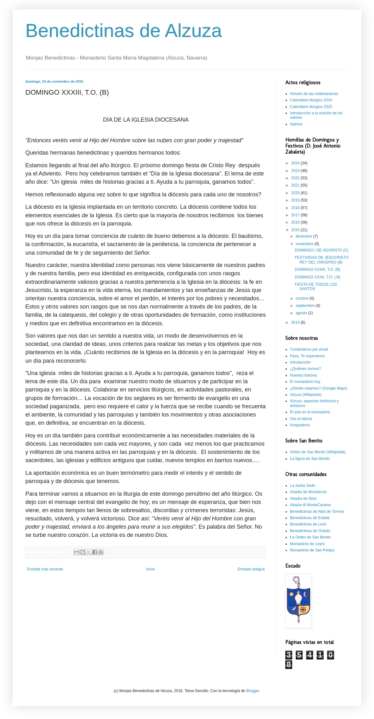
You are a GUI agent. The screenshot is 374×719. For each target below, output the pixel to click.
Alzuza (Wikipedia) (305, 394)
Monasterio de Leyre (307, 544)
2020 (296, 193)
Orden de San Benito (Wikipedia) (317, 452)
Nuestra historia (303, 375)
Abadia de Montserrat (308, 492)
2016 (296, 222)
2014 (296, 322)
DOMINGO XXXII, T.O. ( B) (317, 277)
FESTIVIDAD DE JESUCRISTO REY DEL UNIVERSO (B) (322, 259)
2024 (296, 163)
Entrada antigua (251, 569)
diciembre (304, 236)
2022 (296, 178)
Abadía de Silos (303, 498)
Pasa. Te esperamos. (308, 356)
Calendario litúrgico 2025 (311, 107)
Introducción (300, 362)
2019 (296, 200)
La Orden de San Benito (310, 537)
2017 (296, 215)
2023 (296, 171)
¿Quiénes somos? (305, 368)
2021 (296, 185)
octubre (302, 298)
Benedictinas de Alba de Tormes (317, 511)
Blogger (252, 691)
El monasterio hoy (305, 381)
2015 (296, 230)
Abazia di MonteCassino (310, 505)
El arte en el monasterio (310, 412)
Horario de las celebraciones (314, 94)
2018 (296, 208)
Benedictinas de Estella (310, 518)
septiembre (306, 305)
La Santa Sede (302, 485)
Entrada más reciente (45, 569)
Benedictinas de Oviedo (310, 531)
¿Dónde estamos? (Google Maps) (318, 388)
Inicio (150, 569)
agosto (302, 313)
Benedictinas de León (308, 524)
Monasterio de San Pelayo (312, 550)
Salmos (296, 124)
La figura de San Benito (310, 458)
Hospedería (300, 425)
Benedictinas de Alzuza (123, 30)
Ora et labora (301, 419)
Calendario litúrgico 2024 (311, 100)
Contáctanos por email (309, 349)
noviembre (305, 244)
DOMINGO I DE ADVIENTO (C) (321, 250)
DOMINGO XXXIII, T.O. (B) (317, 269)
